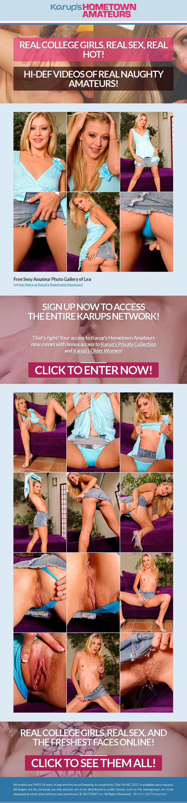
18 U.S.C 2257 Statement (150, 794)
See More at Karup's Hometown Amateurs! (51, 284)
